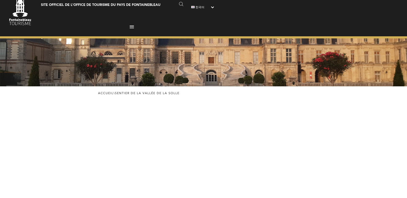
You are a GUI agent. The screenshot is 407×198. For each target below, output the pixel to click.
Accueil (105, 93)
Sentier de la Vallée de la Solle (147, 93)
